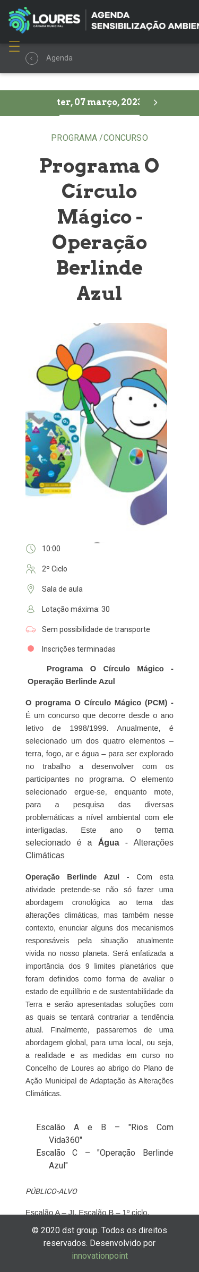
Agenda (33, 59)
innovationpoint (100, 1256)
